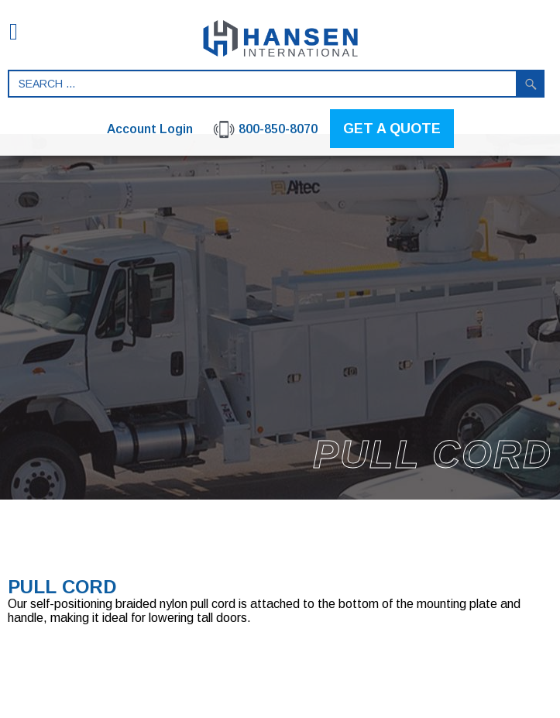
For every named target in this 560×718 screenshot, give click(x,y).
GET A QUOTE (392, 128)
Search (531, 84)
